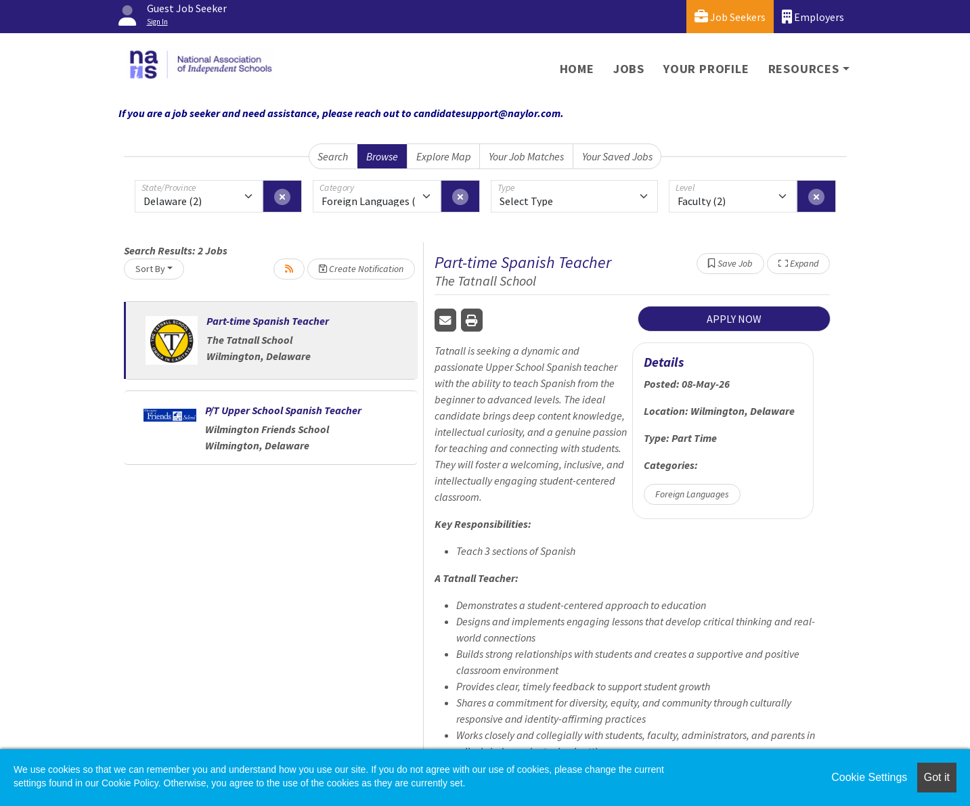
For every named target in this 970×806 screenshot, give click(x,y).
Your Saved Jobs (617, 156)
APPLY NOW (734, 319)
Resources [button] (803, 68)
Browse (382, 156)
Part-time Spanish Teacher (267, 321)
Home (577, 68)
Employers (813, 16)
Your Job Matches (526, 156)
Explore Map (443, 156)
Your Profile (706, 68)
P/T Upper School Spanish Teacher (283, 410)
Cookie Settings (869, 777)
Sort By (150, 269)
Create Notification (361, 269)
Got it (937, 777)
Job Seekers (730, 16)
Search (332, 156)
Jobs (628, 68)
